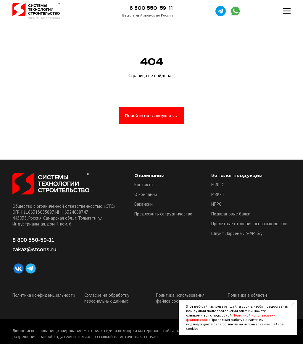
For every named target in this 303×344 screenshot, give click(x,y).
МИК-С (217, 184)
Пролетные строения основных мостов (249, 223)
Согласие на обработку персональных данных (106, 298)
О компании (145, 194)
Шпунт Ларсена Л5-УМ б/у (236, 233)
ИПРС (216, 204)
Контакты (143, 184)
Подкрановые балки (230, 214)
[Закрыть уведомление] (293, 304)
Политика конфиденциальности (43, 295)
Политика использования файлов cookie (180, 298)
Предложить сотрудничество (163, 214)
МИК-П (217, 194)
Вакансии (143, 204)
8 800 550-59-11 (151, 8)
